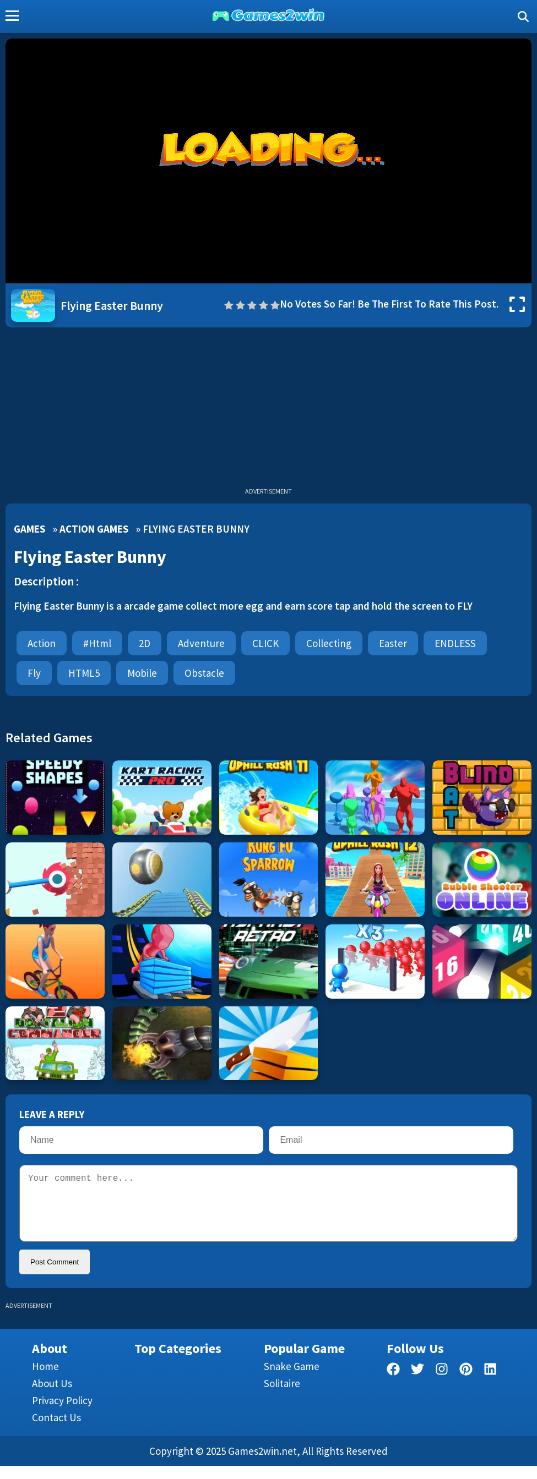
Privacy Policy (62, 1413)
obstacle (204, 673)
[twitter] (417, 1384)
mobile (142, 673)
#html (97, 643)
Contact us (56, 1430)
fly (34, 673)
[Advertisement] (268, 410)
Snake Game (291, 1379)
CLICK (265, 643)
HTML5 (84, 673)
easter (393, 643)
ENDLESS (455, 643)
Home (45, 1379)
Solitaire (282, 1396)
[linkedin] (490, 1384)
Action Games (93, 528)
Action (42, 643)
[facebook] (393, 1384)
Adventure (201, 643)
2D (144, 643)
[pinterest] (466, 1384)
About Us (52, 1396)
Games (29, 528)
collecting (328, 643)
